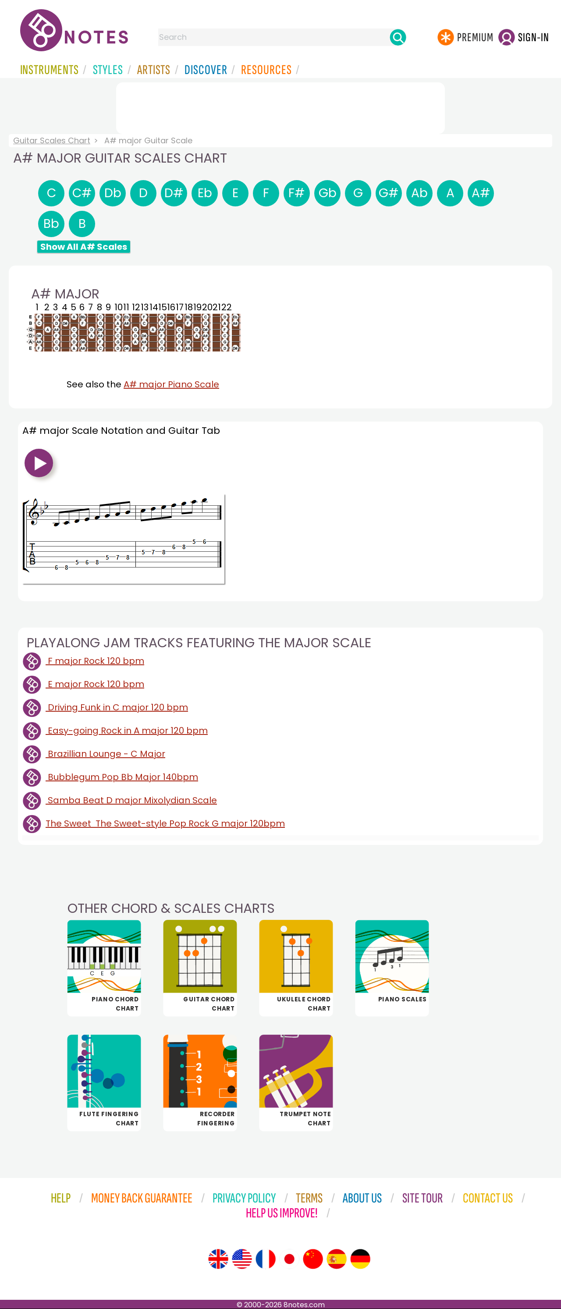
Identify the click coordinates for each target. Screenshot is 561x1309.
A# (481, 193)
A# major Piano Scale (171, 384)
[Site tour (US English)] (242, 1259)
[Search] (398, 37)
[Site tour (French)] (266, 1259)
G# (389, 193)
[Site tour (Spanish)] (337, 1259)
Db (112, 193)
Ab (419, 193)
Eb (205, 193)
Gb (328, 193)
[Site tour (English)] (218, 1259)
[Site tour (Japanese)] (289, 1259)
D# (174, 193)
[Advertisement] (280, 106)
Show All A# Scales (83, 247)
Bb (51, 223)
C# (82, 193)
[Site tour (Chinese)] (313, 1259)
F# (296, 193)
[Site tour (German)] (360, 1259)
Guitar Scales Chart (51, 140)
